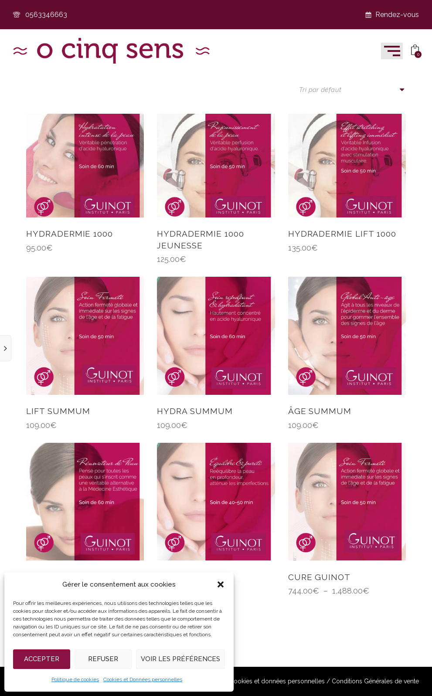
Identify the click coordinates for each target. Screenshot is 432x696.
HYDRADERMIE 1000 (69, 234)
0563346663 (40, 14)
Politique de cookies (75, 679)
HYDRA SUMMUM (194, 411)
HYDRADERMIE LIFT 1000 (342, 234)
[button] (220, 584)
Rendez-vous (392, 14)
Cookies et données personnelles (277, 681)
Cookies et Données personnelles (142, 679)
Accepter (41, 659)
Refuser (103, 659)
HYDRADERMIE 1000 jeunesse (200, 240)
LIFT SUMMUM (58, 411)
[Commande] (352, 89)
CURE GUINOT (319, 577)
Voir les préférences (180, 659)
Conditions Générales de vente (375, 681)
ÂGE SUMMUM (320, 411)
